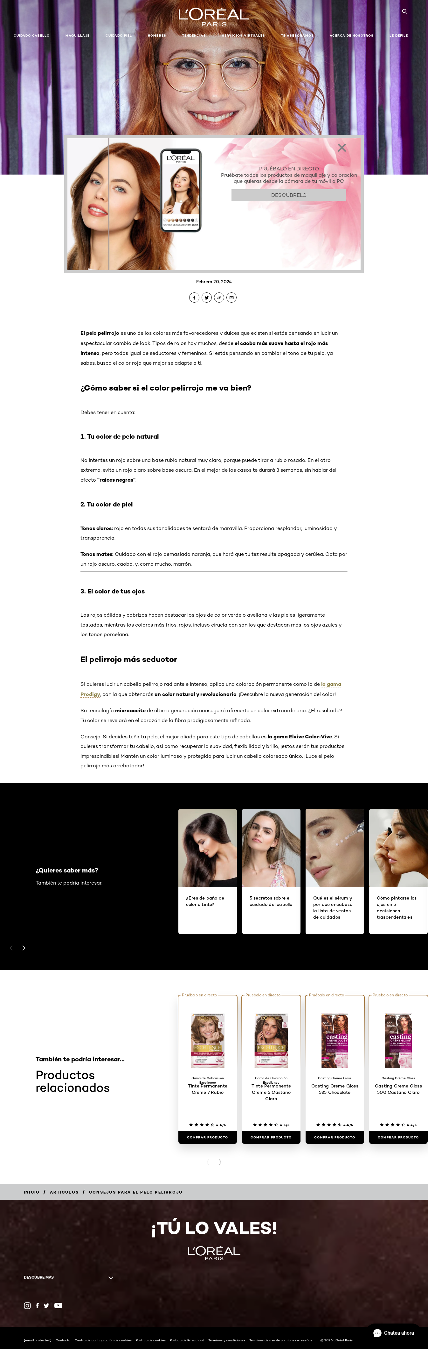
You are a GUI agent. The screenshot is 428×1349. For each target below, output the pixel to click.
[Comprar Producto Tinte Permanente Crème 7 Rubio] (207, 1137)
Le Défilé (399, 35)
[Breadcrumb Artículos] (64, 1192)
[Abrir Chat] (394, 1333)
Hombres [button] (157, 35)
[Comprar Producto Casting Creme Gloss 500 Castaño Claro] (398, 1137)
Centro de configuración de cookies (103, 1340)
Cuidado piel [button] (119, 35)
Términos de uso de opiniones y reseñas (280, 1340)
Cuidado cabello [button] (32, 35)
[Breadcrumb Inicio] (32, 1192)
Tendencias (194, 35)
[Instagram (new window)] (27, 1305)
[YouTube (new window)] (58, 1305)
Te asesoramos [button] (297, 35)
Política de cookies (151, 1340)
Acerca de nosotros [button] (352, 35)
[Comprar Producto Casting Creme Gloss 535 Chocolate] (335, 1137)
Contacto (63, 1340)
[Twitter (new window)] (46, 1305)
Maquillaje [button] (78, 35)
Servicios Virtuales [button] (243, 35)
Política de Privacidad (187, 1340)
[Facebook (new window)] (37, 1305)
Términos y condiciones (226, 1340)
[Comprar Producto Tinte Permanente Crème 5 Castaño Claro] (271, 1137)
